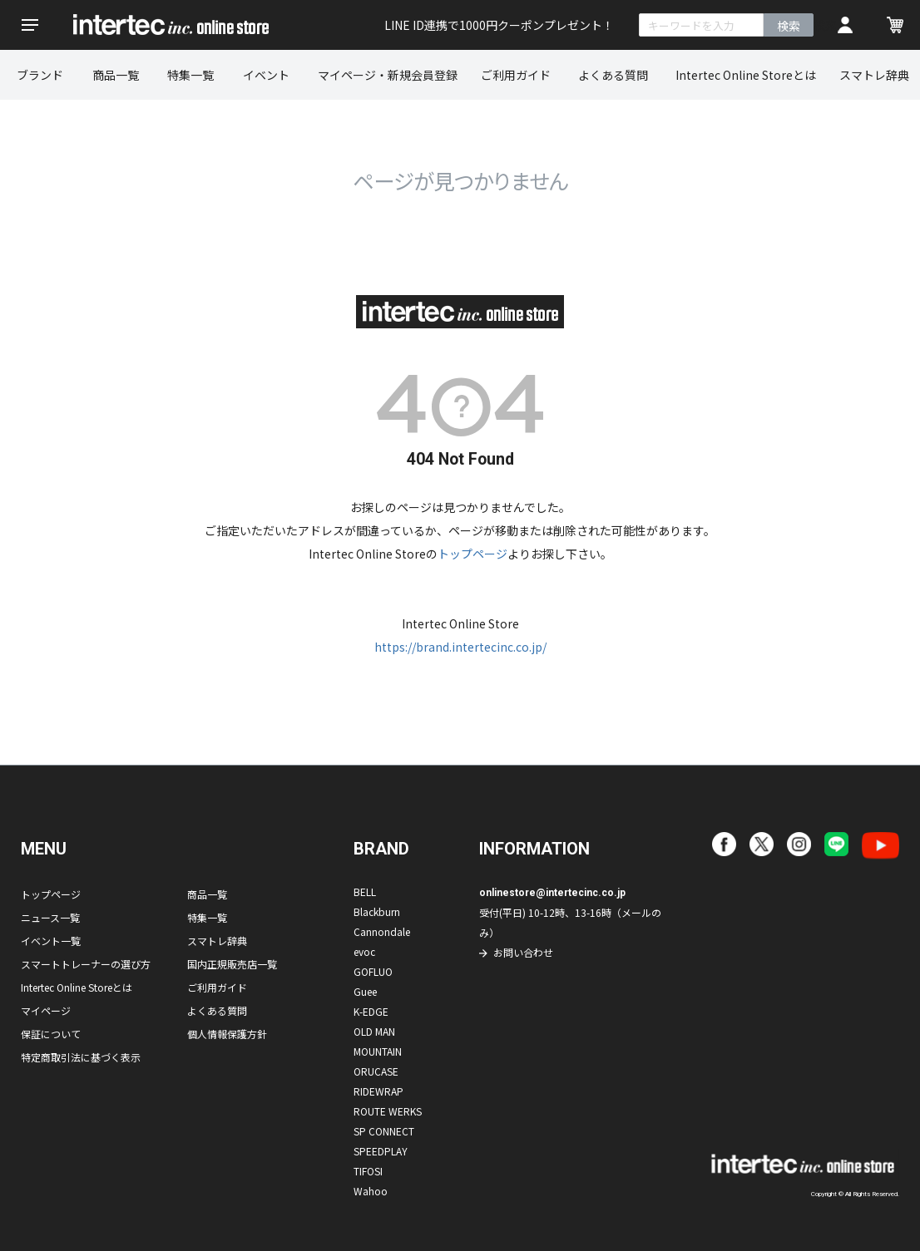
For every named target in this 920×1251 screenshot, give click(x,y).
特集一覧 (190, 74)
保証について (51, 1034)
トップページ (472, 553)
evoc (364, 951)
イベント (266, 74)
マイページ (46, 1010)
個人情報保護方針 (227, 1034)
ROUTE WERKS (388, 1111)
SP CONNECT (384, 1131)
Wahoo (371, 1191)
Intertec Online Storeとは (745, 74)
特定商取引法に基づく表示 (81, 1057)
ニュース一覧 (50, 917)
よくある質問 (613, 74)
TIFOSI (368, 1171)
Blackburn (377, 911)
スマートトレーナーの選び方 (86, 964)
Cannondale (382, 931)
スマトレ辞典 (217, 940)
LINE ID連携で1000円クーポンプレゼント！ (499, 25)
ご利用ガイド (516, 74)
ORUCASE (376, 1071)
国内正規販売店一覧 (232, 964)
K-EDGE (371, 1011)
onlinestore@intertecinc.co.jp (552, 893)
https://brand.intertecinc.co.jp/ (460, 646)
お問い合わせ (523, 952)
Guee (365, 991)
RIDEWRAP (378, 1091)
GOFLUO (373, 971)
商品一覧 (115, 74)
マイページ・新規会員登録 (388, 74)
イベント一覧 (51, 940)
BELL (365, 891)
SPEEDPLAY (381, 1151)
